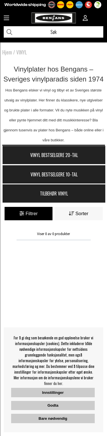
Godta (52, 405)
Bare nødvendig (53, 418)
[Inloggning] (85, 18)
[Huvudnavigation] (6, 18)
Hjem (7, 52)
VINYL (21, 52)
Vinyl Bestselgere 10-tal (54, 174)
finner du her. (53, 383)
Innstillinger (53, 392)
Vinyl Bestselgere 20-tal (54, 155)
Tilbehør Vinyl (54, 193)
